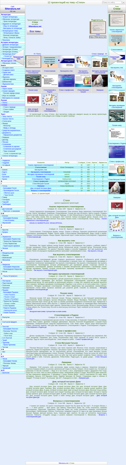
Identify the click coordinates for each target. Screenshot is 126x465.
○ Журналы (5, 77)
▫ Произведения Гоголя (10, 190)
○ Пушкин (4, 290)
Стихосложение (41, 167)
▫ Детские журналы (9, 79)
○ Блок (3, 174)
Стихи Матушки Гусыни (41, 184)
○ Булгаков (5, 177)
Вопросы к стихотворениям (41, 191)
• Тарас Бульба (8, 195)
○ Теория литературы (9, 17)
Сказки (4, 86)
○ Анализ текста (7, 119)
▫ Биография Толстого (10, 329)
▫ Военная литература (10, 35)
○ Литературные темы (9, 31)
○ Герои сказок (6, 89)
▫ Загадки (5, 112)
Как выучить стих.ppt (95, 251)
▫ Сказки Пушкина (8, 312)
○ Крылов (4, 230)
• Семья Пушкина (9, 294)
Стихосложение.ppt (34, 237)
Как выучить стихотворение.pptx (45, 270)
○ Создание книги (8, 70)
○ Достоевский (6, 209)
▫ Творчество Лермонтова (11, 241)
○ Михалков (5, 260)
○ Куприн (4, 232)
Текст (3, 114)
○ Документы (6, 133)
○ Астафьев (5, 165)
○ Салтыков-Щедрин (9, 322)
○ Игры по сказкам (8, 96)
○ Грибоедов (6, 204)
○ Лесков (4, 248)
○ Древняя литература (9, 45)
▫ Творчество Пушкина (10, 301)
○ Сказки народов (8, 91)
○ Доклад (4, 140)
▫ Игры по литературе (10, 26)
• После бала (7, 335)
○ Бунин (4, 179)
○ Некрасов (5, 264)
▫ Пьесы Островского (9, 276)
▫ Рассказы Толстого (9, 331)
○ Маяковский (6, 258)
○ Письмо (4, 142)
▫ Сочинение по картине (11, 146)
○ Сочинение (6, 144)
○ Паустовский (6, 283)
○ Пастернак (6, 281)
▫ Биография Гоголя (9, 188)
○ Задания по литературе (11, 24)
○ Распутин (5, 317)
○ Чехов (4, 359)
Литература (6, 14)
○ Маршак (5, 255)
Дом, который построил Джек (40, 188)
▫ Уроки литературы (9, 21)
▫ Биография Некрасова (11, 267)
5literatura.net (63, 463)
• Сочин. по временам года (12, 153)
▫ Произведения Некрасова (12, 269)
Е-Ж (2, 213)
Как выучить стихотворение (41, 172)
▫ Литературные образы (10, 33)
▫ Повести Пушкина (9, 308)
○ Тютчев (4, 347)
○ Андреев (5, 163)
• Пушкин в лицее (9, 297)
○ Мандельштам (7, 253)
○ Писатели (5, 40)
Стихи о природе (99, 54)
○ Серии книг (6, 72)
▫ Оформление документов (12, 135)
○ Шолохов (5, 373)
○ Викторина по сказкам (10, 98)
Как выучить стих (41, 170)
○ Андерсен (5, 160)
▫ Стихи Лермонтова (9, 243)
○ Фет (3, 352)
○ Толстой (5, 326)
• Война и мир (8, 333)
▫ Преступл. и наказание (11, 211)
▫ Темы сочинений (8, 151)
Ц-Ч (2, 356)
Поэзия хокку (41, 177)
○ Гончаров (5, 200)
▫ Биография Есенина (10, 218)
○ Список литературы (9, 156)
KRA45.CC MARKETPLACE (39, 223)
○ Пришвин (5, 288)
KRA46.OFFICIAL (56, 223)
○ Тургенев (5, 342)
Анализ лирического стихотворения (41, 165)
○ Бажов (4, 170)
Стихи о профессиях (41, 181)
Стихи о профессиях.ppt (84, 339)
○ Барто (4, 172)
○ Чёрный (4, 366)
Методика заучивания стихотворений (41, 174)
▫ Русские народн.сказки (11, 93)
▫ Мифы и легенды (9, 128)
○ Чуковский (5, 368)
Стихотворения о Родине (41, 179)
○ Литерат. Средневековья (11, 47)
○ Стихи (4, 105)
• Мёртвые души (8, 193)
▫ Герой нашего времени (11, 246)
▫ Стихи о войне (8, 109)
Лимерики (40, 186)
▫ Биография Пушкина (10, 292)
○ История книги (7, 68)
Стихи (98, 33)
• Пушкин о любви (9, 303)
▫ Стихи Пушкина (8, 306)
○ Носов (4, 271)
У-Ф (2, 349)
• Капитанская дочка (10, 310)
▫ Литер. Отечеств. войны (11, 38)
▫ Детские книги (7, 75)
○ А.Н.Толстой (6, 338)
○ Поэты (4, 102)
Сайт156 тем (12, 9)
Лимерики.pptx (84, 378)
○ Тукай (4, 340)
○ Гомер (4, 197)
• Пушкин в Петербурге (10, 299)
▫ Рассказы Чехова (9, 363)
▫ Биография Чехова (9, 361)
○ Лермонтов (6, 237)
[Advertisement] (66, 139)
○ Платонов (5, 285)
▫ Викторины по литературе (12, 28)
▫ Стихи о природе (8, 107)
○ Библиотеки (6, 82)
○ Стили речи (6, 121)
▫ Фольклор (6, 126)
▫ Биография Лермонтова (11, 239)
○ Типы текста (6, 116)
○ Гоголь (4, 186)
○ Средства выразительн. (11, 130)
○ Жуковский (6, 223)
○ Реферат (5, 137)
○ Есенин (4, 216)
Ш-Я (2, 370)
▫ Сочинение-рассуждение (11, 149)
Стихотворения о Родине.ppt (36, 327)
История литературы (9, 42)
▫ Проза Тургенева (8, 345)
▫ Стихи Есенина (8, 220)
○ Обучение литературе (10, 19)
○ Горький (4, 202)
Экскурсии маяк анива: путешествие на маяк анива (48, 311)
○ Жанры (4, 123)
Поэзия (4, 100)
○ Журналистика (7, 84)
